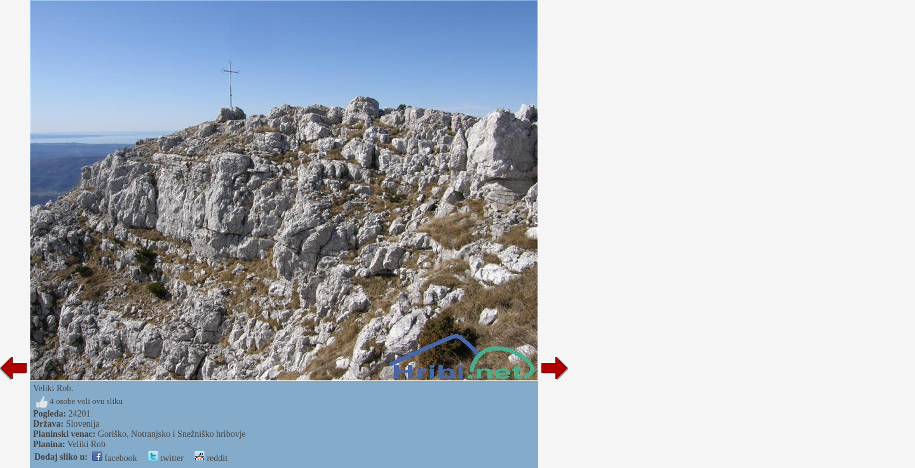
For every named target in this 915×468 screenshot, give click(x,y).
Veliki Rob (86, 444)
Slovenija (83, 424)
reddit (210, 458)
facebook (114, 458)
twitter (166, 458)
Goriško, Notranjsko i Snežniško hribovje (172, 434)
